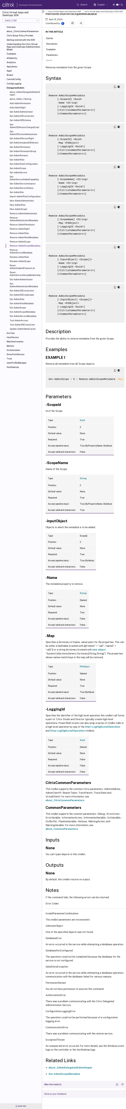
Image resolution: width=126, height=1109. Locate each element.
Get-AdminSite (17, 192)
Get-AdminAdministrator (21, 112)
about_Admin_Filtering (20, 99)
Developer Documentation (26, 5)
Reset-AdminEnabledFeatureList (22, 266)
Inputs (51, 60)
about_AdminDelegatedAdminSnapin (70, 1067)
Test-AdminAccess (19, 320)
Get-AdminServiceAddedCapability (24, 178)
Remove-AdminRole (19, 233)
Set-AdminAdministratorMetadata (24, 285)
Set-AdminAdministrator (21, 279)
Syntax (51, 37)
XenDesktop (13, 367)
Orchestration (13, 350)
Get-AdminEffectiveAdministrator (23, 132)
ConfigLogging (14, 83)
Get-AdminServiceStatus (21, 188)
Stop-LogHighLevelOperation (67, 730)
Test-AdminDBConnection (22, 325)
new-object (99, 649)
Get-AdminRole (17, 160)
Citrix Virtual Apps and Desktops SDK (64, 11)
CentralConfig (14, 79)
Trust (9, 358)
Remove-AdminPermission (22, 224)
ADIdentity (12, 58)
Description (53, 43)
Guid (82, 420)
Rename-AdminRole (19, 257)
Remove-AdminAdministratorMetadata (24, 219)
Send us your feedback (55, 1094)
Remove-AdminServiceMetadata (21, 251)
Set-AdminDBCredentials (22, 295)
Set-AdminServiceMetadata (23, 316)
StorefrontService (15, 354)
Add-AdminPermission (20, 103)
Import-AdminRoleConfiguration (25, 196)
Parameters (53, 54)
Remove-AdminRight (20, 229)
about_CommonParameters (62, 829)
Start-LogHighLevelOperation (102, 726)
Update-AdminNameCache (23, 329)
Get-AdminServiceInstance (23, 183)
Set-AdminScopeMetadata (22, 312)
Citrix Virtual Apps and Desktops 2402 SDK (104, 11)
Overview (11, 27)
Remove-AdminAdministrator (23, 213)
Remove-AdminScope (20, 241)
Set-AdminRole (17, 299)
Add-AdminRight (18, 107)
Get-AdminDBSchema (20, 120)
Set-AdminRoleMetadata (22, 303)
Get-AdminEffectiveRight (22, 138)
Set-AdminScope (18, 307)
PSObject (85, 666)
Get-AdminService (18, 172)
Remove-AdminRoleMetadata (24, 237)
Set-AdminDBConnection (22, 290)
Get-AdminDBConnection (22, 116)
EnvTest (11, 333)
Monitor (10, 346)
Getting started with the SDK (21, 40)
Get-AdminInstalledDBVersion (24, 142)
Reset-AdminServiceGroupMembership (25, 273)
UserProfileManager (17, 363)
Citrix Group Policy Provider (20, 35)
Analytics (11, 62)
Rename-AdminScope (20, 261)
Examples (11, 54)
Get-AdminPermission (20, 147)
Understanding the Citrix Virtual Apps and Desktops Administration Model (23, 47)
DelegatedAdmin (15, 88)
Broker (10, 75)
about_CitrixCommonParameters (23, 31)
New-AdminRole (18, 205)
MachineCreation (15, 341)
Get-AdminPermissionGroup (23, 151)
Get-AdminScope (18, 168)
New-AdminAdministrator (22, 200)
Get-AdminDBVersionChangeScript (24, 126)
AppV (9, 71)
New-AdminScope (18, 209)
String (83, 478)
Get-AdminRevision (19, 155)
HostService (13, 337)
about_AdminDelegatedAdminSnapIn (25, 93)
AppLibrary (12, 66)
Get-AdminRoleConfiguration (24, 164)
